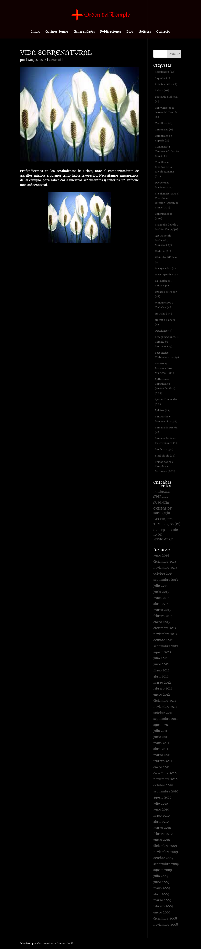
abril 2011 (160, 749)
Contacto (163, 31)
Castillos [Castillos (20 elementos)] (163, 123)
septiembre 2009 (166, 864)
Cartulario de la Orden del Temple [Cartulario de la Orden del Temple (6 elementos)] (166, 112)
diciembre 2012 (164, 628)
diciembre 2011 (164, 700)
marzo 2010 (162, 828)
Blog (129, 31)
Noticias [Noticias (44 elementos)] (163, 313)
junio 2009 (161, 882)
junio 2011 (160, 737)
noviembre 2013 (165, 567)
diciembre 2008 (165, 918)
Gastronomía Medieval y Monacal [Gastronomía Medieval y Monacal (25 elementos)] (163, 240)
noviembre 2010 (165, 779)
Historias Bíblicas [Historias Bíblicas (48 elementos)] (166, 260)
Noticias (145, 31)
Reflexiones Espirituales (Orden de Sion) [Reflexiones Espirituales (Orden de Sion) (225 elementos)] (165, 386)
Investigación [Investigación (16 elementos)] (166, 274)
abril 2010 (161, 821)
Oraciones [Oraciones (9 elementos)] (163, 330)
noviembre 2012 (165, 634)
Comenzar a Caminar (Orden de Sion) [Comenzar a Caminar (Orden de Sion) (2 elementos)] (167, 151)
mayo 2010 (161, 815)
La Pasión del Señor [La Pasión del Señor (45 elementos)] (163, 283)
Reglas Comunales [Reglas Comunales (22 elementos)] (166, 402)
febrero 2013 (162, 616)
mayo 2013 (161, 598)
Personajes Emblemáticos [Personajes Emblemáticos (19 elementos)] (167, 355)
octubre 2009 (163, 858)
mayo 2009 (161, 888)
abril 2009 (161, 894)
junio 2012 (161, 664)
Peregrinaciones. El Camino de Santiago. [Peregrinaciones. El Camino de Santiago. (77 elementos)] (167, 342)
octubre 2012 (163, 640)
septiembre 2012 (165, 646)
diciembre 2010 (164, 773)
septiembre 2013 (165, 579)
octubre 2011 (162, 713)
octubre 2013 (163, 573)
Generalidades (84, 31)
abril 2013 (160, 604)
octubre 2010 (163, 785)
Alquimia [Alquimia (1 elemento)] (162, 78)
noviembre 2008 (165, 924)
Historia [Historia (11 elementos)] (163, 251)
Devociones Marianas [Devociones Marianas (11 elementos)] (164, 185)
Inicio (35, 31)
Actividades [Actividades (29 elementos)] (165, 71)
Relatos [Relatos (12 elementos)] (162, 410)
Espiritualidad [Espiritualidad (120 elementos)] (164, 216)
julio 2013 (160, 586)
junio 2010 (161, 809)
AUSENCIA (161, 502)
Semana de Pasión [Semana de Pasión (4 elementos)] (166, 430)
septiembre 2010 (165, 791)
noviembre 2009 (165, 852)
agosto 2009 (162, 870)
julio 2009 (160, 876)
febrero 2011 (162, 761)
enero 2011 (161, 767)
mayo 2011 (161, 743)
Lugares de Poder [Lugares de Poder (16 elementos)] (166, 294)
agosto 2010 (162, 797)
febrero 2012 (162, 688)
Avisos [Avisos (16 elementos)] (162, 90)
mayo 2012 (161, 670)
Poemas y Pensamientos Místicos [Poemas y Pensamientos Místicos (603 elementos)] (164, 368)
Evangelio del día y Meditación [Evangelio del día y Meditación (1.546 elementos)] (166, 227)
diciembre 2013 (164, 561)
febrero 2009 (163, 906)
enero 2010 (161, 840)
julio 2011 (160, 731)
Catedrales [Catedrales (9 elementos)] (164, 129)
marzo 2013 (162, 610)
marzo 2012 (162, 682)
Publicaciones (110, 31)
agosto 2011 (162, 725)
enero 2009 (161, 912)
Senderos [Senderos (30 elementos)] (164, 449)
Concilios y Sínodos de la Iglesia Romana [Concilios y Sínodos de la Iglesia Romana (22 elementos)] (164, 169)
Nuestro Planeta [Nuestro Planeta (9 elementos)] (165, 322)
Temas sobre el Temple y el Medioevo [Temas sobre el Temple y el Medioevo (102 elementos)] (165, 466)
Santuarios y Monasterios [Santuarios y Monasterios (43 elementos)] (166, 419)
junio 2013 (161, 592)
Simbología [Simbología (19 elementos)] (165, 455)
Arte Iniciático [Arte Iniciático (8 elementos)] (166, 84)
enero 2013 (161, 622)
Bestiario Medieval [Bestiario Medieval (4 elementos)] (166, 99)
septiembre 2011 (165, 719)
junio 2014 (161, 555)
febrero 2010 (163, 834)
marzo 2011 (161, 755)
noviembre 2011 (165, 707)
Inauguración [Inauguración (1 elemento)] (165, 268)
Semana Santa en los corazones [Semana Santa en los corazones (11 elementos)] (166, 441)
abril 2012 (160, 676)
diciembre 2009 (165, 846)
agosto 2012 (162, 652)
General (55, 60)
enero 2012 (161, 694)
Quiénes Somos (56, 31)
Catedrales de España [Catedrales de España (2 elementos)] (163, 138)
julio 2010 (160, 803)
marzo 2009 (162, 900)
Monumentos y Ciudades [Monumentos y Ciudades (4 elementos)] (164, 305)
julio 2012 (160, 658)
